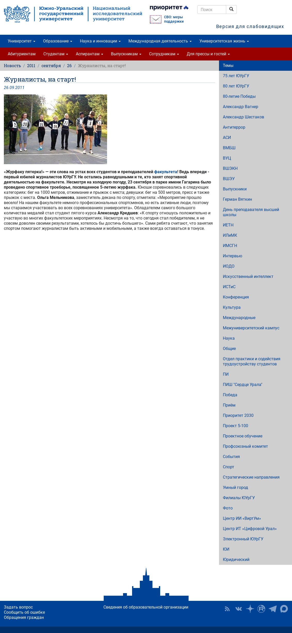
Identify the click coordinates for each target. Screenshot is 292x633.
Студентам (55, 53)
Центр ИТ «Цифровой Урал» (250, 528)
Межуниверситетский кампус (251, 328)
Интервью (232, 255)
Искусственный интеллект (248, 276)
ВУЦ (227, 158)
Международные (239, 317)
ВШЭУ (229, 178)
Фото (228, 508)
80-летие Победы (239, 96)
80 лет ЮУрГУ (236, 86)
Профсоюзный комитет (245, 446)
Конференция (236, 297)
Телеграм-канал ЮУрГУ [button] (273, 609)
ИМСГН (230, 245)
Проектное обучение (242, 436)
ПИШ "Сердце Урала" (242, 384)
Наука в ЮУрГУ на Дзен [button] (250, 609)
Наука (229, 338)
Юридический (236, 559)
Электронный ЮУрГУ (243, 539)
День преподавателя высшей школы (251, 212)
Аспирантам (89, 53)
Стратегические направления (251, 477)
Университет (21, 41)
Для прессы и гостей (208, 53)
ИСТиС (229, 286)
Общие (229, 348)
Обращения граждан (24, 617)
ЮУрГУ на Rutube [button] (261, 609)
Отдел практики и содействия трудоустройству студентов (251, 361)
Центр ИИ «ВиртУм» (242, 518)
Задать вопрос (18, 607)
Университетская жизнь (224, 41)
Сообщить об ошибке (24, 612)
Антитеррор (234, 127)
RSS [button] (227, 609)
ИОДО (228, 266)
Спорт (228, 466)
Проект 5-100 (235, 425)
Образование (57, 41)
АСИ (227, 137)
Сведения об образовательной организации (145, 607)
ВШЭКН (230, 168)
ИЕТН (228, 225)
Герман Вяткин (237, 199)
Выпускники (235, 189)
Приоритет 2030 (238, 415)
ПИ (226, 374)
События (231, 456)
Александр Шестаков (243, 117)
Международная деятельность (160, 41)
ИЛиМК (230, 235)
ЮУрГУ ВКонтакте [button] (238, 609)
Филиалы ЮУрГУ (239, 497)
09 (12, 87)
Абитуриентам (22, 53)
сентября (51, 65)
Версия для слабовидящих (250, 26)
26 (69, 65)
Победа (230, 394)
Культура (232, 307)
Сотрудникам (164, 53)
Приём (229, 405)
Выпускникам (126, 53)
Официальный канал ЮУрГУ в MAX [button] (284, 609)
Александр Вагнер (240, 106)
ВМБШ (229, 147)
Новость (12, 65)
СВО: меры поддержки (174, 19)
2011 (31, 65)
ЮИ (226, 549)
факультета (165, 171)
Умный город (235, 487)
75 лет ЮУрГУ (236, 75)
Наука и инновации (100, 41)
